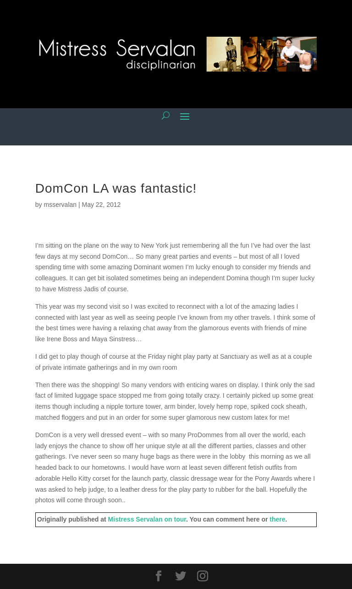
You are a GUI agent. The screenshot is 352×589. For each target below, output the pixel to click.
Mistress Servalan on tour (147, 519)
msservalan (60, 204)
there (277, 519)
